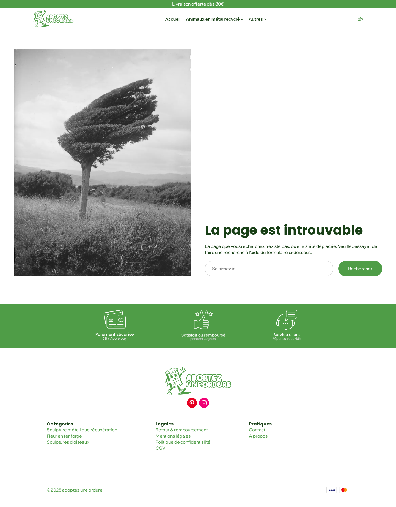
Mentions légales (173, 436)
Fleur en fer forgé (64, 436)
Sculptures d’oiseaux (68, 442)
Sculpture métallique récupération (82, 429)
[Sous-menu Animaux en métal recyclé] (242, 19)
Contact (257, 429)
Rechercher (360, 268)
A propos (258, 436)
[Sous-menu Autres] (265, 19)
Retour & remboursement (182, 429)
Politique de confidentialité (183, 442)
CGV (161, 448)
